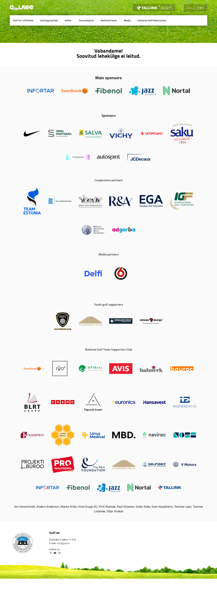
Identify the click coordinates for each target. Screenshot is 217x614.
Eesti (188, 8)
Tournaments (86, 20)
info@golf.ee (63, 543)
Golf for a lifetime (23, 20)
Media (127, 20)
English (201, 8)
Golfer (68, 20)
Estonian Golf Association (152, 20)
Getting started (49, 20)
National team (109, 20)
